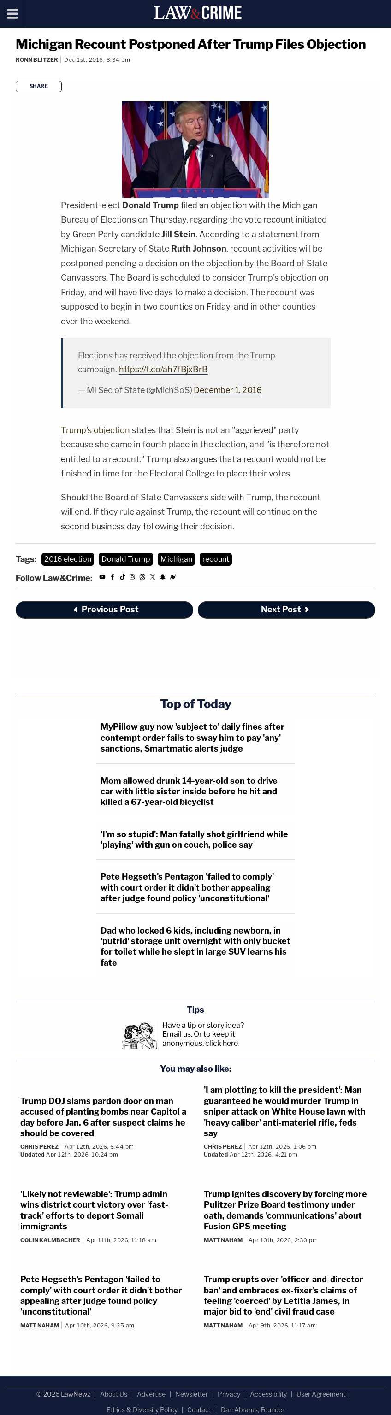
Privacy (229, 1394)
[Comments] (17, 72)
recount (215, 559)
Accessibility (268, 1394)
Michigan (176, 559)
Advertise (151, 1394)
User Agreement (320, 1394)
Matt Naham (223, 1240)
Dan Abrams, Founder (252, 1410)
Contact (199, 1410)
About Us (113, 1394)
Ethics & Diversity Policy (142, 1410)
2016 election (67, 559)
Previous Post (105, 609)
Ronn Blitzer (37, 59)
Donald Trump (125, 559)
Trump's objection (95, 430)
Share (39, 86)
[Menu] (12, 14)
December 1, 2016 (227, 390)
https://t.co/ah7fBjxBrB (163, 369)
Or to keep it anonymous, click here (200, 1038)
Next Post (285, 609)
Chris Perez (39, 1146)
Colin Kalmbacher (50, 1240)
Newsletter (191, 1394)
